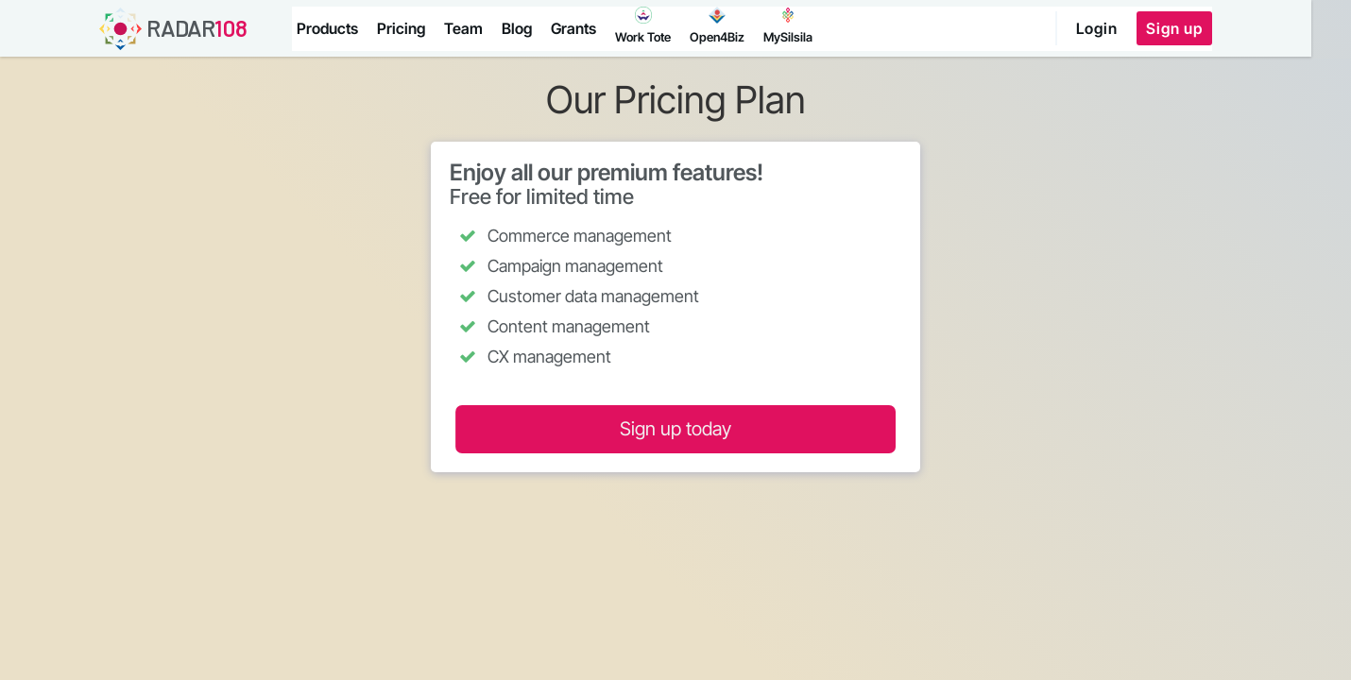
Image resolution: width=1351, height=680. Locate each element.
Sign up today (675, 428)
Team (466, 28)
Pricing (404, 28)
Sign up (1211, 28)
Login (1133, 28)
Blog (519, 28)
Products (330, 28)
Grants (576, 28)
